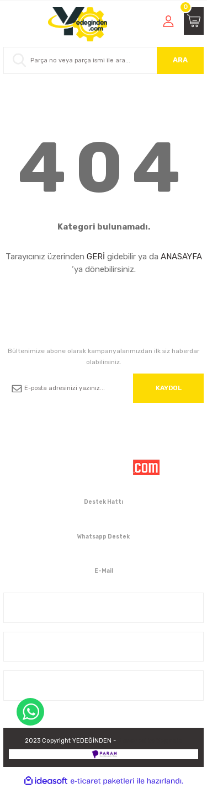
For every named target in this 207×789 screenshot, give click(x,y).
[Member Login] (168, 21)
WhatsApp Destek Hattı (30, 712)
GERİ (96, 257)
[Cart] (194, 21)
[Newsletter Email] (103, 388)
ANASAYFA (181, 257)
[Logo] (77, 24)
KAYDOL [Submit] (169, 388)
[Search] (103, 60)
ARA (180, 60)
